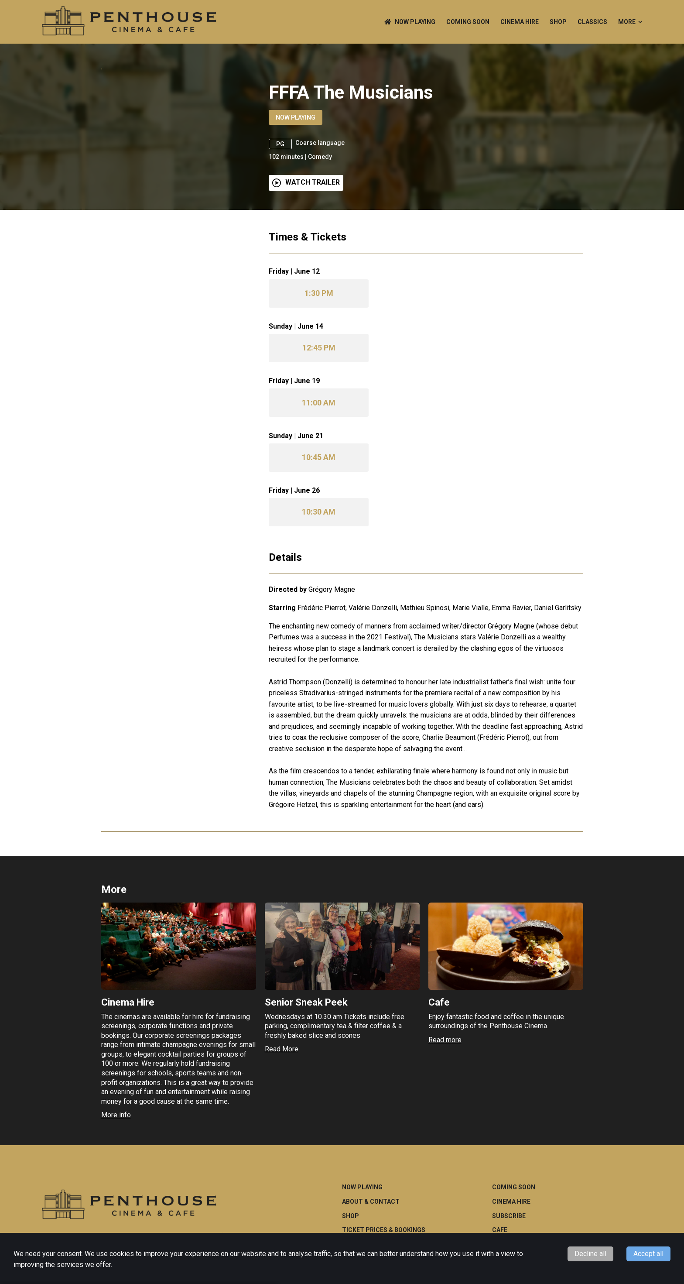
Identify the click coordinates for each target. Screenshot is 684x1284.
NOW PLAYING (409, 21)
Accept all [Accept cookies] (648, 1254)
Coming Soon (467, 21)
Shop (558, 21)
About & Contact (371, 1227)
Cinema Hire (519, 21)
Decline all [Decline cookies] (590, 1254)
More (630, 21)
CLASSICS (592, 21)
